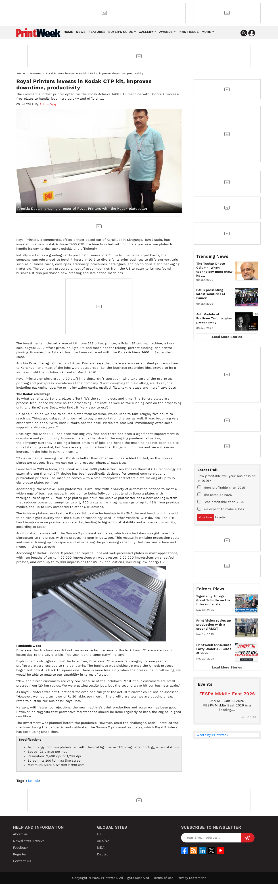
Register (20, 854)
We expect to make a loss (220, 509)
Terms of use (163, 878)
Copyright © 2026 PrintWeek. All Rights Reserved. (111, 878)
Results (220, 517)
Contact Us (22, 861)
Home (68, 32)
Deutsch (104, 854)
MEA (101, 848)
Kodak (33, 781)
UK (99, 834)
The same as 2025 (214, 494)
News (81, 32)
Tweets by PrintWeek (211, 735)
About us (20, 834)
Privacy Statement (191, 878)
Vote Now (206, 517)
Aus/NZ (103, 841)
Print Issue (189, 32)
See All (248, 717)
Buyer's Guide (120, 32)
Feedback (21, 848)
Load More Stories (227, 337)
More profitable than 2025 (221, 487)
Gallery (146, 32)
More (206, 32)
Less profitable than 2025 (220, 502)
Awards (166, 32)
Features (97, 32)
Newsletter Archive (29, 841)
